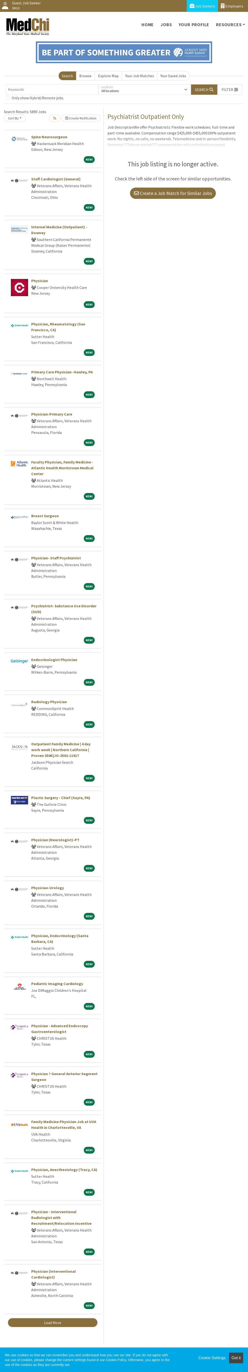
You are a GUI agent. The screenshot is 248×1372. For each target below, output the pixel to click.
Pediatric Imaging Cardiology (57, 983)
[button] (229, 89)
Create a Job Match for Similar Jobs (173, 193)
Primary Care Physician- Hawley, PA (62, 372)
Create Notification (80, 118)
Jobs (166, 24)
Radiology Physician (49, 701)
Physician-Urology (47, 887)
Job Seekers (202, 6)
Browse (85, 75)
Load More (52, 1322)
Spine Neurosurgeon (49, 136)
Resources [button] (228, 24)
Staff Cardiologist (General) (56, 179)
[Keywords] (52, 89)
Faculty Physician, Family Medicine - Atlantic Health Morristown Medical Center (62, 468)
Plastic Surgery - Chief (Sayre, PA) (60, 797)
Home (147, 24)
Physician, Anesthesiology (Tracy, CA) (64, 1169)
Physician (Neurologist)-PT (55, 839)
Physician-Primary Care (51, 414)
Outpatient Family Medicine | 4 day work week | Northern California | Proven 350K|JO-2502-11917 (61, 749)
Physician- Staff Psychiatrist (56, 557)
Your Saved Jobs (173, 75)
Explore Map (108, 75)
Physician (39, 280)
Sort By (13, 118)
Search (67, 75)
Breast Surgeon (45, 515)
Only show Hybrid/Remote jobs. (38, 97)
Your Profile (194, 24)
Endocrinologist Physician (54, 659)
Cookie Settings (211, 1358)
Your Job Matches (139, 75)
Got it (236, 1358)
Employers (232, 6)
